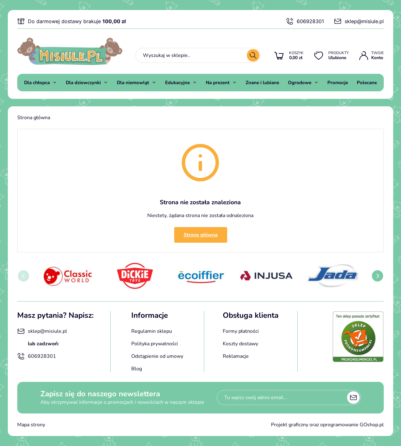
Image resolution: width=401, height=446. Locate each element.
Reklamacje (236, 356)
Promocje (337, 82)
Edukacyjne (177, 82)
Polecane (367, 82)
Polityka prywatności (154, 343)
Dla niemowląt (133, 82)
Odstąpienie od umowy (157, 356)
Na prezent (218, 82)
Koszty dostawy (240, 343)
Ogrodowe (299, 82)
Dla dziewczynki (83, 82)
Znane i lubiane (262, 82)
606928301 (305, 21)
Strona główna (33, 117)
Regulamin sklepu (151, 331)
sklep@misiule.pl (359, 21)
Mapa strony (31, 424)
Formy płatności (241, 331)
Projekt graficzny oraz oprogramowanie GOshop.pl (327, 424)
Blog (136, 368)
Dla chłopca (37, 82)
